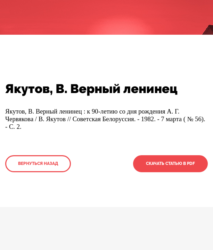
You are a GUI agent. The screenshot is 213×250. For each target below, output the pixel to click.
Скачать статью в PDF (170, 163)
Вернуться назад (38, 163)
